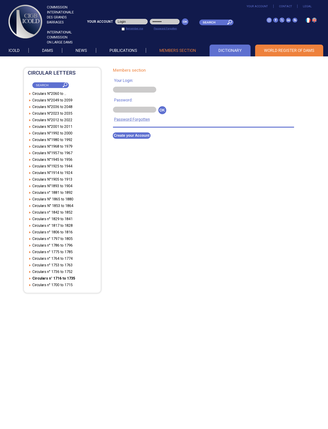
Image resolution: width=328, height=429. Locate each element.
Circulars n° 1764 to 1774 (52, 258)
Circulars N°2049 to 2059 (52, 100)
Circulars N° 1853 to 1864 (52, 206)
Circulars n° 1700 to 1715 (52, 285)
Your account (257, 6)
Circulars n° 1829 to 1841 (52, 219)
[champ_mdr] (212, 22)
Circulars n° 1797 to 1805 (52, 239)
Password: (123, 100)
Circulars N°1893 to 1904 (52, 186)
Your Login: (123, 80)
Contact (285, 6)
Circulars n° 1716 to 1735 (53, 278)
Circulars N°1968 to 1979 (52, 146)
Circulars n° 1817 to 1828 (52, 225)
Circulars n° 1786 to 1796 (52, 245)
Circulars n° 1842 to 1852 (52, 212)
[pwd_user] (164, 21)
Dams (47, 50)
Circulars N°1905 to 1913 (52, 179)
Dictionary (230, 50)
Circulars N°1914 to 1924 (52, 173)
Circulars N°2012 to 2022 (52, 120)
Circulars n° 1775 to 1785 (52, 252)
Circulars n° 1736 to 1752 (52, 272)
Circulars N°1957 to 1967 (52, 153)
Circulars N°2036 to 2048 (52, 107)
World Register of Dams (289, 50)
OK (162, 110)
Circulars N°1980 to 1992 (52, 140)
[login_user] (131, 21)
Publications (123, 50)
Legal (307, 6)
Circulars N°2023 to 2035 (52, 113)
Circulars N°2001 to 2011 (52, 126)
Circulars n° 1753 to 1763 (52, 265)
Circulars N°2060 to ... (49, 93)
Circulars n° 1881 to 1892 (52, 192)
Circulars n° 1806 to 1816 (52, 232)
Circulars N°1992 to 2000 (52, 133)
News (81, 50)
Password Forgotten (165, 28)
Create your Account (132, 135)
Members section (177, 50)
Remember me (134, 28)
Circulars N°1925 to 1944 (52, 166)
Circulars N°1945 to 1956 (52, 159)
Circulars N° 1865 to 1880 (52, 199)
